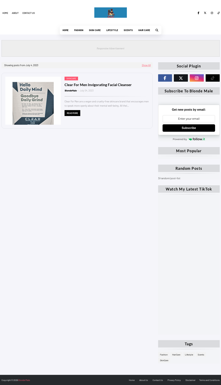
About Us (143, 380)
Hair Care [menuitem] (144, 30)
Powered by (189, 139)
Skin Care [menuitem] (95, 30)
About (15, 13)
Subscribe (189, 128)
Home (5, 13)
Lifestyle (189, 354)
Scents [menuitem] (128, 30)
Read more (72, 113)
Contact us (28, 13)
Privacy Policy (174, 380)
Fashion (164, 354)
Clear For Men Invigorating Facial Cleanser (98, 85)
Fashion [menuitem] (78, 30)
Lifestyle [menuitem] (112, 30)
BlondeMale (71, 90)
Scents (201, 354)
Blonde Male (24, 380)
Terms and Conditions (209, 380)
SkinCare (164, 360)
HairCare (176, 354)
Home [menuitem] (66, 30)
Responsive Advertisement (110, 48)
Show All (146, 65)
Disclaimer (190, 380)
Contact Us (158, 380)
